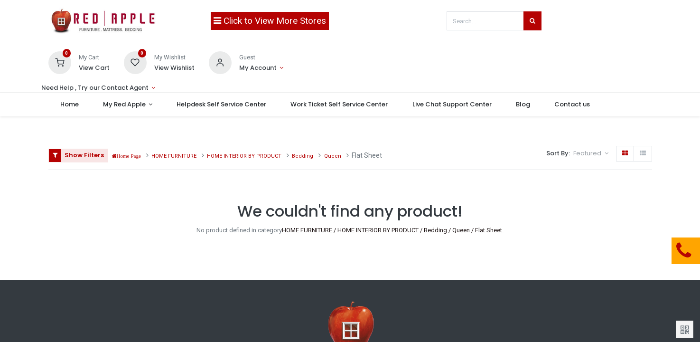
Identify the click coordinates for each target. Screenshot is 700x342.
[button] (590, 153)
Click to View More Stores (270, 20)
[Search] (532, 20)
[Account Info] (261, 68)
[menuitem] (69, 104)
